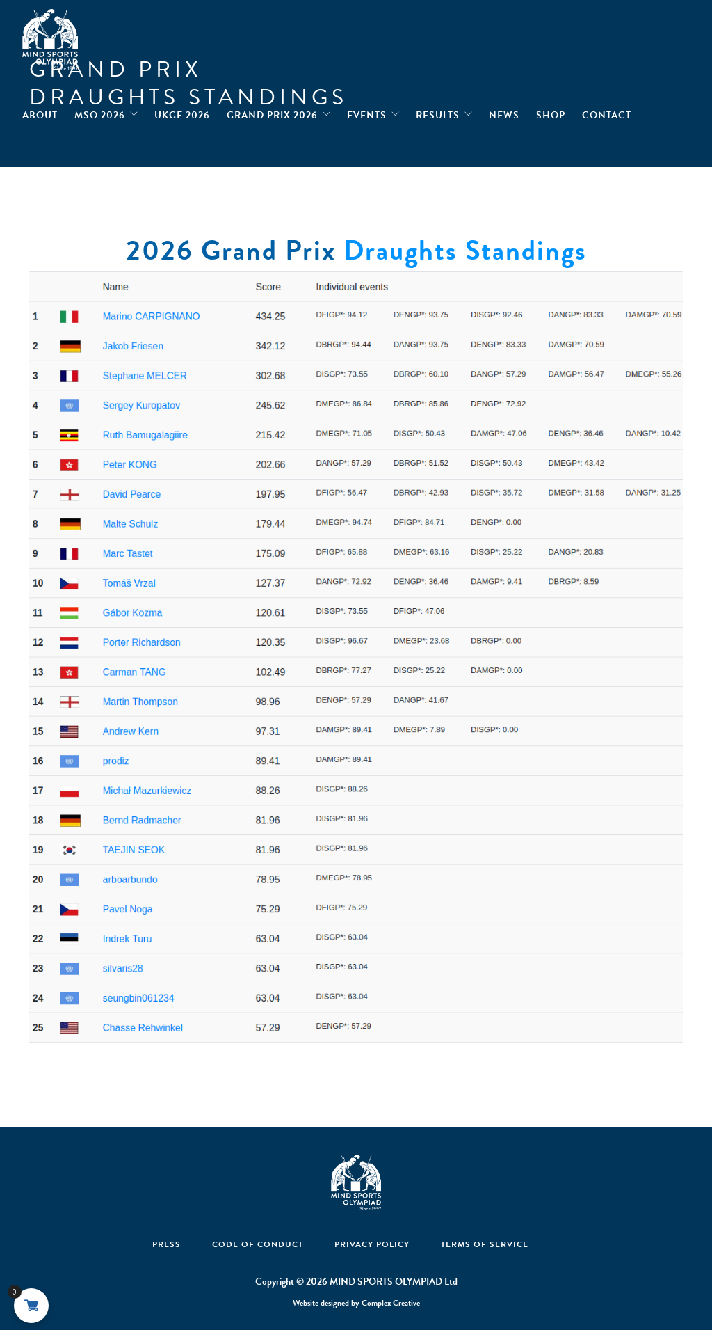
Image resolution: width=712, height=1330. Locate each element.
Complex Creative (391, 1303)
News (504, 112)
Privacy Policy (372, 1244)
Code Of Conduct (257, 1244)
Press (166, 1244)
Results (438, 112)
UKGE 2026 (182, 112)
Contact (606, 112)
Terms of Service (484, 1244)
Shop (550, 112)
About (40, 112)
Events (367, 112)
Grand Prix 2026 (272, 112)
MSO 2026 (99, 112)
